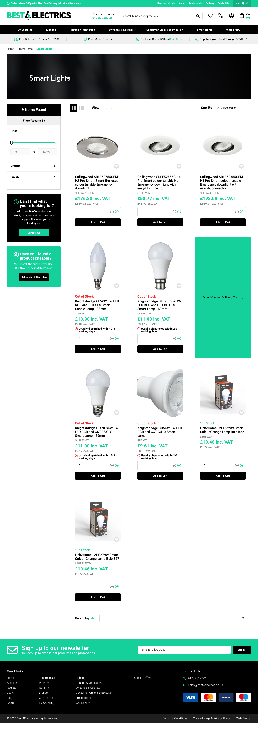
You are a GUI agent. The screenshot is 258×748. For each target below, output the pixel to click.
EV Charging (25, 29)
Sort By (206, 108)
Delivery (210, 3)
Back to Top (84, 618)
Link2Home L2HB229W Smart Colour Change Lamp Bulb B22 (222, 429)
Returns (44, 688)
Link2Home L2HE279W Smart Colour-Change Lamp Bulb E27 (97, 555)
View (95, 108)
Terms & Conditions (175, 718)
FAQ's (10, 703)
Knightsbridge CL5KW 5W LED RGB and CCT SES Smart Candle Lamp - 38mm (97, 303)
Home (11, 49)
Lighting (51, 29)
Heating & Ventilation (82, 29)
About (182, 3)
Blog (9, 698)
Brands (43, 693)
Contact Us (223, 3)
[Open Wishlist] (210, 16)
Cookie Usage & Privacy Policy (212, 718)
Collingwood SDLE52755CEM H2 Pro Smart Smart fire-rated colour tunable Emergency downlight (97, 181)
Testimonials (195, 3)
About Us (12, 683)
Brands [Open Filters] (33, 166)
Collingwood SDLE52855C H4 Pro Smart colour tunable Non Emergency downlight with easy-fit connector (159, 181)
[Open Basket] (245, 16)
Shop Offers (176, 39)
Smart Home (204, 29)
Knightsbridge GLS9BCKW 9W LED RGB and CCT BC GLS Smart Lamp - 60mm (159, 303)
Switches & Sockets (121, 29)
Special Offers (143, 678)
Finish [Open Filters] (33, 177)
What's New (233, 29)
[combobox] (108, 108)
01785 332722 (102, 18)
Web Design (243, 718)
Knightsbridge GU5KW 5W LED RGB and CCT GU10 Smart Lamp (160, 430)
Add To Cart (98, 211)
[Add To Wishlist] (112, 168)
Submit (242, 649)
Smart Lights (44, 49)
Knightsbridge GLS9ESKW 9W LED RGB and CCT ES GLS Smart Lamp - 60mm (96, 430)
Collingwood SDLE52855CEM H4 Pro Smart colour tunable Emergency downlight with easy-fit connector (221, 181)
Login (172, 3)
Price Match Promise (34, 277)
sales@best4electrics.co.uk (203, 685)
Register (161, 3)
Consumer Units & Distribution (164, 29)
